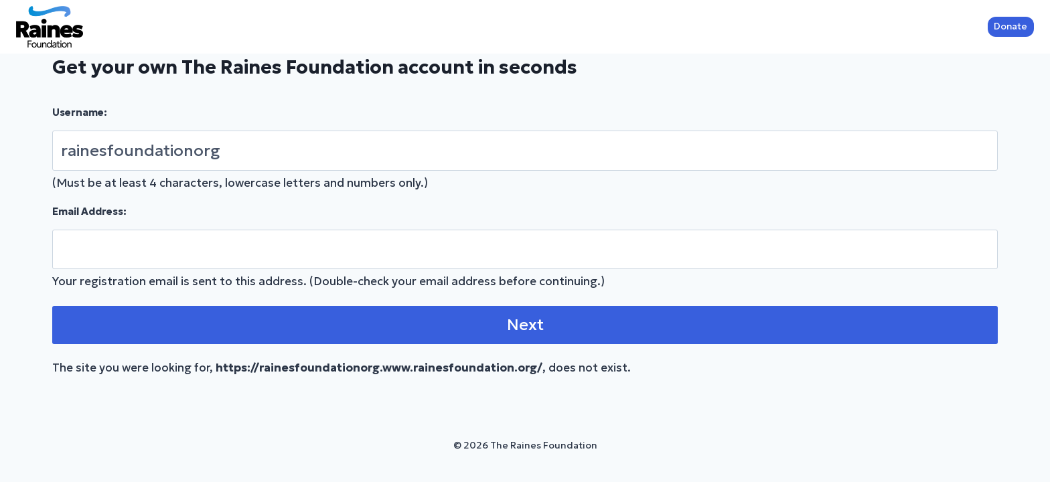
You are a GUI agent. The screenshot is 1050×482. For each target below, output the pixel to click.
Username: (79, 112)
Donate (1010, 26)
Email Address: (89, 211)
